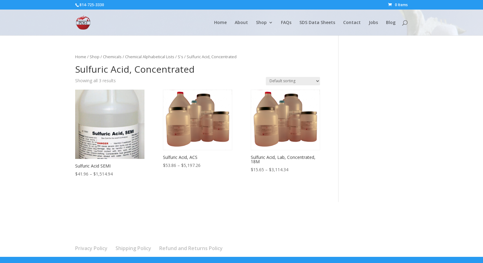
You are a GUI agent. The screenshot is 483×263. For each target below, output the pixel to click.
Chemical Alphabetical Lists (149, 56)
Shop (261, 22)
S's (180, 56)
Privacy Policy (91, 248)
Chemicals (112, 56)
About (241, 22)
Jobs (373, 22)
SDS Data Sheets (317, 22)
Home (220, 22)
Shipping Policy (133, 248)
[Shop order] (293, 81)
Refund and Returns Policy (191, 248)
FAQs (286, 22)
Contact (352, 22)
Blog (391, 22)
